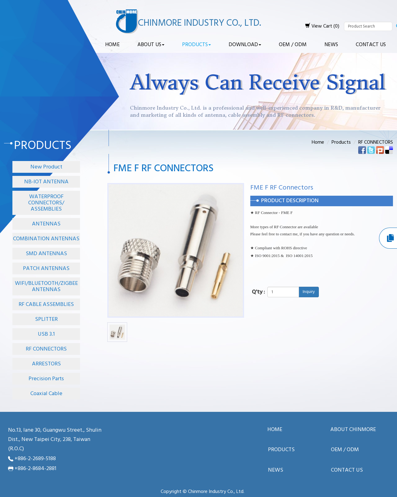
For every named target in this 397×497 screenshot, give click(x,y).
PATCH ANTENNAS (46, 268)
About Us (150, 45)
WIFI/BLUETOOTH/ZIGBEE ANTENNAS (46, 286)
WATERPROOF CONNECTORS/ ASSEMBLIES (46, 203)
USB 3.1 (46, 334)
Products (196, 45)
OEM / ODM (293, 45)
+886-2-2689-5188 (35, 458)
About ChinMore (353, 430)
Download (245, 45)
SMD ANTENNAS (46, 253)
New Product (46, 167)
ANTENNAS (46, 224)
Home (112, 45)
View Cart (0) (322, 26)
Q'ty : (258, 292)
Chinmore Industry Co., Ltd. (199, 23)
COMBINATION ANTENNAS (46, 238)
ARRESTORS (46, 364)
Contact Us (371, 45)
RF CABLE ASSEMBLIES (46, 304)
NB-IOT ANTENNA (46, 181)
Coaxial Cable (46, 393)
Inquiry (309, 291)
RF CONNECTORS (46, 349)
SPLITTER (46, 319)
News (331, 45)
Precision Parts (46, 378)
